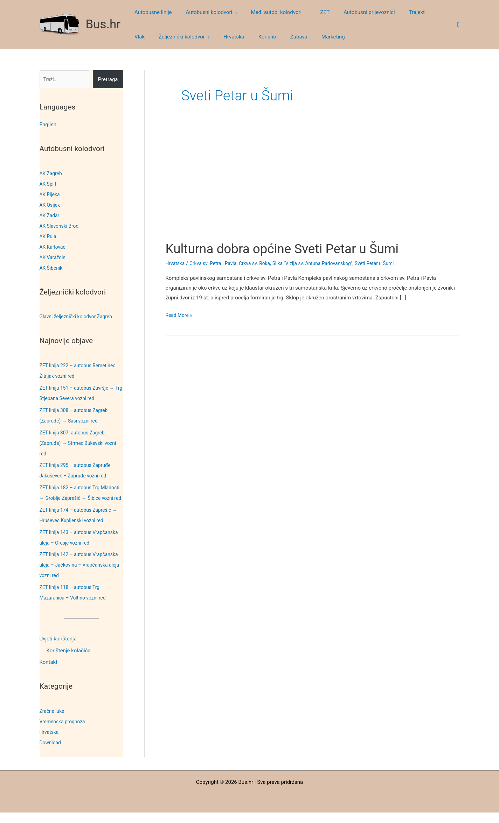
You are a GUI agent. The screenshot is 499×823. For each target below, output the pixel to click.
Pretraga (108, 79)
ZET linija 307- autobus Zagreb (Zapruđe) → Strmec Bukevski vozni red (81, 443)
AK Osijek (51, 205)
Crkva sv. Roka (262, 263)
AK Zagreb (52, 173)
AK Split (49, 184)
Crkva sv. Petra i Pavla (216, 263)
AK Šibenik (52, 268)
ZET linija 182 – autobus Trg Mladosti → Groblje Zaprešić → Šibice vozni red (76, 498)
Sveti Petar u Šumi (391, 263)
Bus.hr (103, 24)
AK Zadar (50, 215)
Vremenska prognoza (64, 732)
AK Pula (49, 236)
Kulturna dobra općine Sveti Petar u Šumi (292, 248)
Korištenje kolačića (69, 661)
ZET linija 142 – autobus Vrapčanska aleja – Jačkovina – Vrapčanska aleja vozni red (77, 575)
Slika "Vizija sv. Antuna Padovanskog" (324, 263)
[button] (229, 12)
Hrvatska (50, 742)
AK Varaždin (54, 257)
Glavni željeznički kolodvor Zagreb (79, 316)
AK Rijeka (51, 194)
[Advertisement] (312, 188)
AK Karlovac (54, 247)
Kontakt (49, 673)
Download (51, 753)
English (48, 124)
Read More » (180, 315)
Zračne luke (53, 721)
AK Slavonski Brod (61, 226)
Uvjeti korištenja (58, 649)
